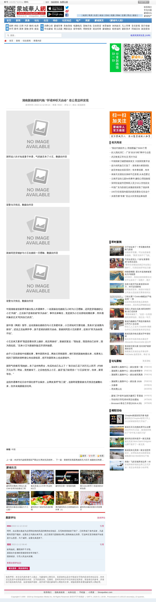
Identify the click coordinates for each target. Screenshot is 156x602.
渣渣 (9, 544)
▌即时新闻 (116, 242)
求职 (16, 26)
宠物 (26, 29)
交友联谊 (97, 26)
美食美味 (68, 26)
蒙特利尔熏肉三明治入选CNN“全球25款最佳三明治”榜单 (16, 488)
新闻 (18, 20)
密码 (26, 2)
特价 (55, 20)
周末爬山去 (116, 389)
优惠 (113, 15)
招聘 (11, 26)
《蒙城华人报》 (116, 20)
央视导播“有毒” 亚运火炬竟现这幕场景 (129, 196)
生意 (96, 15)
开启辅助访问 (151, 2)
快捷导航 (143, 2)
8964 (9, 526)
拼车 (31, 29)
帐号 (6, 2)
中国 (13, 449)
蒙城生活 (11, 467)
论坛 (36, 20)
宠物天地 (87, 26)
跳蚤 (27, 20)
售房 (90, 15)
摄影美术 (126, 29)
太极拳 (114, 385)
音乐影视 (136, 26)
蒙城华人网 (5, 41)
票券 (21, 29)
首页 (9, 20)
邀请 (84, 456)
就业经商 (97, 29)
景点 (129, 15)
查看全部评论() (14, 563)
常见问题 (148, 10)
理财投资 (87, 29)
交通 (124, 15)
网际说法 (68, 29)
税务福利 (116, 29)
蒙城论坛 (148, 13)
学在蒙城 (48, 29)
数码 (31, 26)
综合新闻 (27, 41)
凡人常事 (126, 26)
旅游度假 (145, 29)
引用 (102, 526)
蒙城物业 (106, 29)
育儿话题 (58, 29)
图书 (16, 29)
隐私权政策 (60, 592)
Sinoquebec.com (105, 592)
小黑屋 (91, 592)
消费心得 (48, 26)
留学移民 (77, 29)
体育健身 (106, 26)
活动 (107, 15)
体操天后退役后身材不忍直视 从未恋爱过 (130, 174)
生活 (46, 20)
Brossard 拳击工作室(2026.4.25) (126, 403)
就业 (101, 15)
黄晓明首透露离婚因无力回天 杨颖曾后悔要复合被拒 (87, 460)
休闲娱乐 (116, 26)
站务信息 (72, 592)
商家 (87, 20)
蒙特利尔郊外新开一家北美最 (137, 438)
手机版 (82, 592)
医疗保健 (145, 26)
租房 (85, 15)
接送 (135, 15)
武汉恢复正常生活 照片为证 (124, 157)
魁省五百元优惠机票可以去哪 (137, 427)
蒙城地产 (148, 16)
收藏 (102, 456)
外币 (11, 29)
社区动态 (66, 20)
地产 (78, 20)
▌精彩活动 (116, 410)
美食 (118, 15)
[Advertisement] (110, 10)
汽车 (26, 26)
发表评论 (101, 518)
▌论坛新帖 (116, 361)
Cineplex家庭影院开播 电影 (137, 415)
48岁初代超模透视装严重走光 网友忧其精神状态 (35, 460)
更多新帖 (146, 361)
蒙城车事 (58, 26)
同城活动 (136, 29)
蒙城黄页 (99, 20)
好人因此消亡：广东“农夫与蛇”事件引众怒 (131, 152)
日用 (21, 26)
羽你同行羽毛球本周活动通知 (125, 399)
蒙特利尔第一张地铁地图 (66, 486)
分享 (93, 456)
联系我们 (148, 7)
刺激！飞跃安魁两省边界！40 (138, 462)
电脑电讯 (77, 26)
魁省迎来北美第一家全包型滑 (137, 450)
